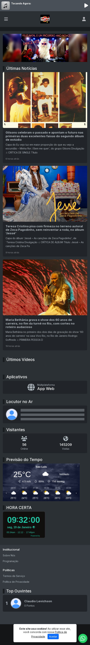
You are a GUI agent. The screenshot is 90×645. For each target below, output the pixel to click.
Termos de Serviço (14, 575)
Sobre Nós (9, 555)
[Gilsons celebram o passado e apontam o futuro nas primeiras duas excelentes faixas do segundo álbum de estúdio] (45, 117)
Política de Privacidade (16, 581)
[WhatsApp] (82, 638)
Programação (10, 561)
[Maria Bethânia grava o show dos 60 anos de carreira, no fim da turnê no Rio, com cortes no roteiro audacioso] (45, 304)
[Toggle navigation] (6, 19)
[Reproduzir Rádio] (86, 5)
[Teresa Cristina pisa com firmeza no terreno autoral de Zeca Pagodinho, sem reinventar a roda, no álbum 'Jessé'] (45, 211)
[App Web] (45, 387)
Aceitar (53, 636)
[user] (84, 19)
